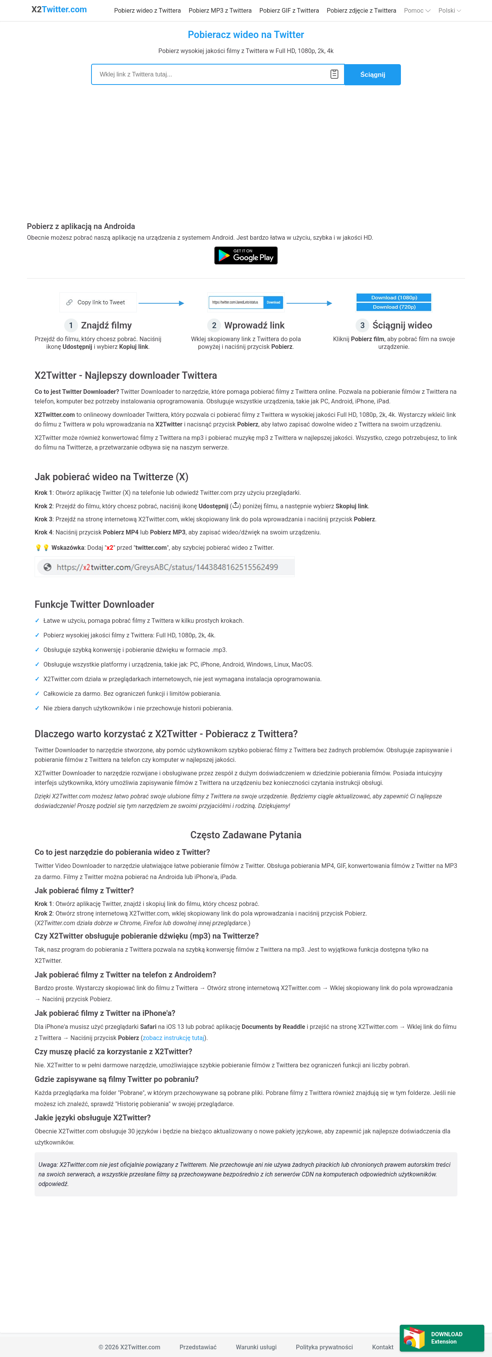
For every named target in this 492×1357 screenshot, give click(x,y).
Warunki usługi (256, 1346)
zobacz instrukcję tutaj (173, 1036)
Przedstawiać (198, 1346)
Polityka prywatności (324, 1346)
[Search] (218, 74)
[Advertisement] (246, 157)
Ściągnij (372, 74)
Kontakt (383, 1346)
